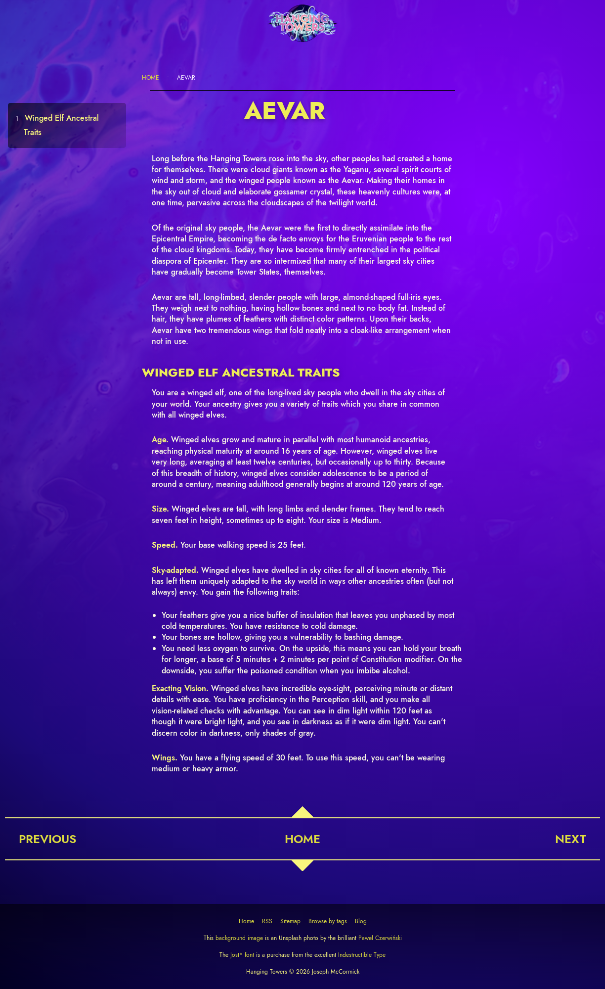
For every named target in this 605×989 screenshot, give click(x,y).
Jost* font (242, 954)
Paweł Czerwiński (379, 938)
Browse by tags (327, 921)
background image (239, 938)
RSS (267, 921)
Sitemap (290, 921)
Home (150, 77)
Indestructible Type (361, 954)
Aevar (186, 77)
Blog (361, 921)
